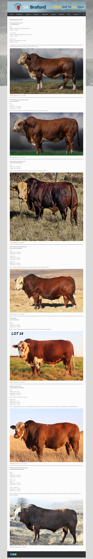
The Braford (19, 14)
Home (11, 14)
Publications (45, 14)
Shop (68, 14)
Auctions (53, 14)
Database (36, 14)
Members (61, 14)
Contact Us (76, 14)
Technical (28, 14)
